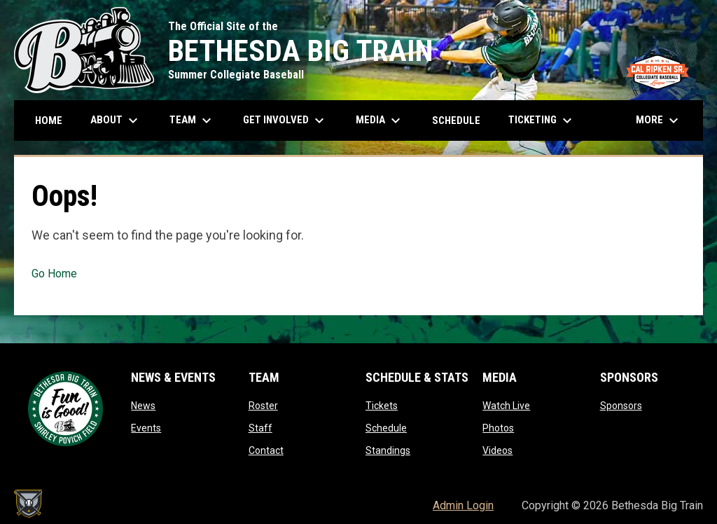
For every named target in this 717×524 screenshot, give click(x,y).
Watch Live (506, 405)
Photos (498, 428)
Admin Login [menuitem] (463, 505)
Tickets (382, 405)
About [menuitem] (115, 120)
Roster (263, 405)
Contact (266, 450)
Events (146, 428)
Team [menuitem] (192, 120)
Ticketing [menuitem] (542, 120)
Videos (497, 450)
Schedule (386, 428)
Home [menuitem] (48, 120)
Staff (260, 428)
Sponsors (621, 405)
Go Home (54, 273)
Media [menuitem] (380, 120)
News (143, 405)
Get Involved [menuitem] (285, 120)
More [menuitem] (659, 120)
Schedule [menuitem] (456, 120)
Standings (388, 450)
